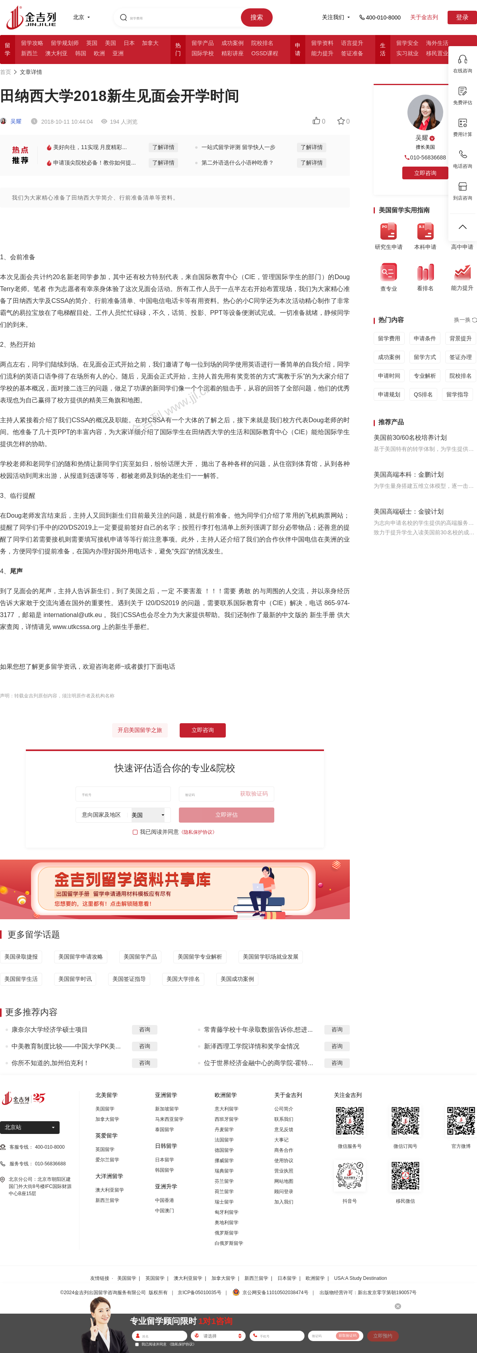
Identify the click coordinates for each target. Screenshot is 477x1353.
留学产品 (203, 43)
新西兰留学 (107, 1200)
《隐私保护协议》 (198, 832)
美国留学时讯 (75, 979)
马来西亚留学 (169, 1119)
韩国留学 (164, 1170)
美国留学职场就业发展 (271, 956)
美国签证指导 (129, 979)
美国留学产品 (140, 956)
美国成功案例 (237, 979)
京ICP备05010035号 (199, 1292)
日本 (129, 43)
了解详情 (163, 147)
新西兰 (29, 53)
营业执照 (283, 1171)
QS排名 (423, 394)
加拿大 (150, 43)
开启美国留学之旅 (140, 730)
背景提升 (461, 338)
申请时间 (389, 376)
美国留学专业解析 (200, 956)
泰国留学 (164, 1129)
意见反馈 (283, 1129)
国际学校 (203, 53)
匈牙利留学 (226, 1212)
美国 (110, 43)
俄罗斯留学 (226, 1233)
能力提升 (322, 53)
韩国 (80, 53)
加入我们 (283, 1202)
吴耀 (10, 121)
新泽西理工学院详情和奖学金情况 (251, 1046)
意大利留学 (226, 1109)
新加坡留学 (167, 1109)
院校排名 (262, 43)
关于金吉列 (424, 17)
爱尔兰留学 (107, 1160)
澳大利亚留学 (109, 1190)
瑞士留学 (224, 1202)
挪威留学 (224, 1160)
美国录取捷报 (21, 956)
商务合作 (283, 1150)
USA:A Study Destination (360, 1278)
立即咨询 (203, 730)
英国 (91, 43)
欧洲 (99, 53)
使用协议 (283, 1160)
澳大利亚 (56, 53)
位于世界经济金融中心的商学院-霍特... (258, 1063)
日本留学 (164, 1160)
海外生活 (437, 43)
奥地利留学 (226, 1222)
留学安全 (407, 43)
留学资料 (322, 43)
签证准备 (352, 53)
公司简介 (283, 1109)
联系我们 (283, 1119)
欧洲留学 (315, 1278)
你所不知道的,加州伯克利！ (50, 1063)
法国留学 (224, 1140)
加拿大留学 (107, 1119)
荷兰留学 (224, 1191)
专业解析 (425, 376)
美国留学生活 (21, 979)
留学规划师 (65, 43)
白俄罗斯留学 (229, 1243)
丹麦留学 (224, 1129)
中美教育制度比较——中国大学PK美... (66, 1046)
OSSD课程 (264, 53)
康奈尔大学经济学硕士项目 (50, 1029)
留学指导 (457, 394)
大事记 (281, 1140)
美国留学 (104, 1109)
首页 (5, 72)
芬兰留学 (224, 1181)
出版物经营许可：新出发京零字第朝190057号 (368, 1292)
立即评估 (226, 814)
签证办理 (461, 357)
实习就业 (407, 53)
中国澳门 (164, 1210)
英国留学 (104, 1149)
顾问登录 (283, 1191)
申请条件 (425, 338)
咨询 (144, 1029)
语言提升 (352, 43)
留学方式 (425, 357)
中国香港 (164, 1200)
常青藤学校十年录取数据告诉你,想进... (258, 1029)
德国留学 (224, 1150)
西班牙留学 (226, 1119)
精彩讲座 (232, 53)
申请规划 (389, 394)
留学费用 (389, 338)
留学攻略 (32, 43)
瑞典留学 (224, 1171)
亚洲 (118, 53)
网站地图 (283, 1181)
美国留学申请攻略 (80, 956)
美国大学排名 (183, 979)
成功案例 (232, 43)
